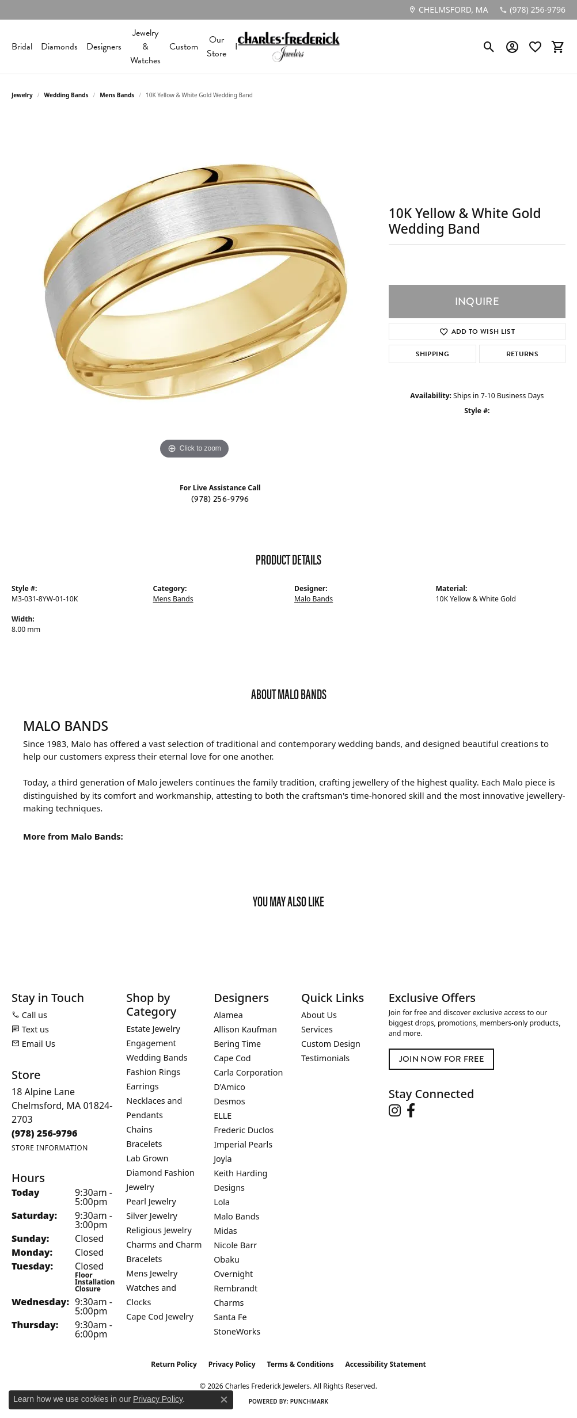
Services (317, 1029)
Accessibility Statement (385, 1364)
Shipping (433, 354)
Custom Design (330, 1043)
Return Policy (174, 1364)
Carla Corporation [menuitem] (248, 1072)
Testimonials (325, 1058)
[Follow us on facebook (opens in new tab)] (411, 1111)
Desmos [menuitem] (229, 1101)
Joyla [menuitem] (222, 1158)
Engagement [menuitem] (151, 1043)
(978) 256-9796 (220, 499)
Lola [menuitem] (222, 1201)
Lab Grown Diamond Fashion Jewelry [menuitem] (160, 1172)
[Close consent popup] (224, 1399)
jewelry (22, 95)
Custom (183, 47)
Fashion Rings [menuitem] (153, 1071)
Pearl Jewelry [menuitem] (151, 1201)
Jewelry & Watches (145, 46)
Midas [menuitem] (225, 1230)
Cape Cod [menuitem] (232, 1058)
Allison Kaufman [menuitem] (245, 1029)
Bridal (22, 47)
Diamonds (59, 47)
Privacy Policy (232, 1364)
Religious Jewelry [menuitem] (158, 1230)
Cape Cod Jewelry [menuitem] (159, 1316)
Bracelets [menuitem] (144, 1143)
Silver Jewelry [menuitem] (151, 1215)
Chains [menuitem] (139, 1129)
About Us (319, 1014)
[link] (448, 10)
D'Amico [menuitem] (229, 1086)
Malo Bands (313, 599)
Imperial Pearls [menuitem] (243, 1144)
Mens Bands (117, 95)
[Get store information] (50, 1148)
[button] (489, 46)
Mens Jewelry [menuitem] (151, 1273)
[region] (194, 289)
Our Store (216, 46)
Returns (522, 354)
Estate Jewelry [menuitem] (153, 1028)
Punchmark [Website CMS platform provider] (309, 1401)
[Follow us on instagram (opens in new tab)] (395, 1111)
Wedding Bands (66, 95)
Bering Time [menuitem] (237, 1043)
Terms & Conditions (300, 1364)
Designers (104, 47)
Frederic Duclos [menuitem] (244, 1130)
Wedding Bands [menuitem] (156, 1057)
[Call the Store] (45, 1133)
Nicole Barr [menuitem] (235, 1245)
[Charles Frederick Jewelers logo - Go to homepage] (288, 47)
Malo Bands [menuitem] (236, 1216)
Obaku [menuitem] (227, 1259)
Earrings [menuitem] (142, 1086)
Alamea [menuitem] (228, 1014)
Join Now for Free (441, 1059)
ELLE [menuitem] (222, 1115)
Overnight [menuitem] (233, 1273)
